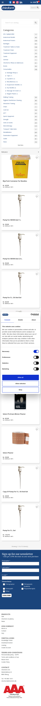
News (20, 142)
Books (20, 66)
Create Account (6, 648)
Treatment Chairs (20, 50)
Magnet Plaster (12, 94)
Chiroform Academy (7, 619)
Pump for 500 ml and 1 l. (12, 220)
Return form (5, 659)
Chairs (20, 107)
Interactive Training (20, 104)
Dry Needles (11, 88)
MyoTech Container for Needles (15, 181)
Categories (8, 30)
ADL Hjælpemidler (20, 34)
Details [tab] (20, 320)
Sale (2, 616)
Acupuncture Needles (14, 85)
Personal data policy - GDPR (10, 655)
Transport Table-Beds (20, 129)
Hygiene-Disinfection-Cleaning (20, 100)
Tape (9, 76)
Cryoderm (11, 79)
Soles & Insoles (20, 123)
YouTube (14, 2)
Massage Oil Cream (14, 91)
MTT (20, 113)
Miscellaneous (12, 82)
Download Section (7, 643)
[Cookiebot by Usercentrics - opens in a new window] (30, 314)
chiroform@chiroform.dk (8, 681)
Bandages (20, 44)
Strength (20, 120)
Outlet (20, 139)
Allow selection (20, 383)
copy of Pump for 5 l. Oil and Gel (15, 492)
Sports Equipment (20, 116)
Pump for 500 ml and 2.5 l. (12, 259)
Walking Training (20, 97)
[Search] (35, 7)
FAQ (2, 633)
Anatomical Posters (20, 41)
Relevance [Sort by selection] (20, 152)
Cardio (20, 57)
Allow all (20, 377)
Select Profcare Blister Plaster (14, 414)
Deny (20, 390)
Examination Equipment (20, 136)
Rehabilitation (20, 132)
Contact (3, 631)
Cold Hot (20, 110)
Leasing (3, 645)
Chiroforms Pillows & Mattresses (20, 63)
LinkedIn (21, 2)
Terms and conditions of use (10, 657)
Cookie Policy (5, 662)
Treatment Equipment (20, 53)
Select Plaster (8, 453)
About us (4, 628)
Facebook (10, 2)
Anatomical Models (20, 37)
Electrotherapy (20, 126)
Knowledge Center (7, 640)
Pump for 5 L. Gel (9, 530)
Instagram (17, 2)
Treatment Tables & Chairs (20, 47)
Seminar (20, 60)
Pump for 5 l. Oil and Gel (12, 298)
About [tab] (34, 320)
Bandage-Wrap (12, 73)
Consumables (20, 69)
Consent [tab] (7, 320)
